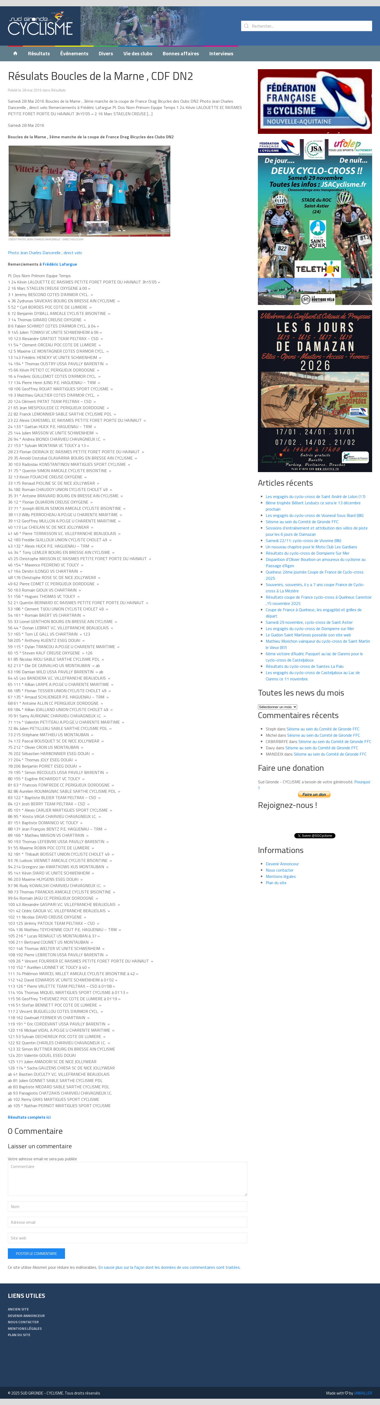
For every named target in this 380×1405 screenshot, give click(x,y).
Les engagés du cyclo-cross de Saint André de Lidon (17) (315, 496)
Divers (106, 53)
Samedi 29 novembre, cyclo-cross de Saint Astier (309, 622)
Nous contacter (280, 870)
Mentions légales (281, 876)
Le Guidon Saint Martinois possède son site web (308, 635)
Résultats (39, 53)
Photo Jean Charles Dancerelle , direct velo (45, 252)
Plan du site (276, 882)
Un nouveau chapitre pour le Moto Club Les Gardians (311, 547)
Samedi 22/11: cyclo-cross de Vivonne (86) (303, 540)
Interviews (221, 53)
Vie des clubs (137, 53)
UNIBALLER (363, 1393)
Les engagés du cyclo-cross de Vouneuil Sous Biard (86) (314, 515)
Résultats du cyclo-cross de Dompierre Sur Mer (307, 553)
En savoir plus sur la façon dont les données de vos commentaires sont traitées (169, 1267)
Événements (74, 53)
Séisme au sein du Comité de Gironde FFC (302, 521)
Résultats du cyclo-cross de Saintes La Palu (305, 666)
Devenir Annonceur (282, 864)
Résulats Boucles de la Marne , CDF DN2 (100, 75)
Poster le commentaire (36, 1253)
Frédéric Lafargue (60, 264)
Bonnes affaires (181, 53)
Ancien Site (18, 1309)
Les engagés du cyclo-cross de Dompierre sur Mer (310, 628)
